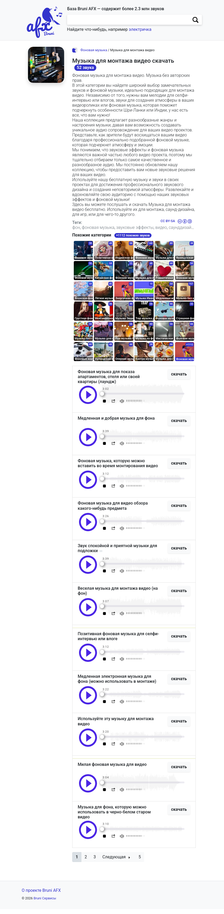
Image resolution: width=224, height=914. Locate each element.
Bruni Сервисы (44, 903)
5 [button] (139, 861)
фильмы (80, 232)
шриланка (143, 232)
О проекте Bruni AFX (41, 895)
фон (76, 227)
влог (126, 232)
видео (161, 227)
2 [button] (86, 861)
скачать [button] (179, 379)
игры (95, 232)
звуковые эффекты (135, 227)
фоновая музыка (98, 227)
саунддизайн (181, 227)
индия (160, 232)
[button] (76, 862)
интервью (111, 232)
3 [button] (94, 861)
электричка (140, 29)
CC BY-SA (167, 221)
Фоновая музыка (93, 50)
